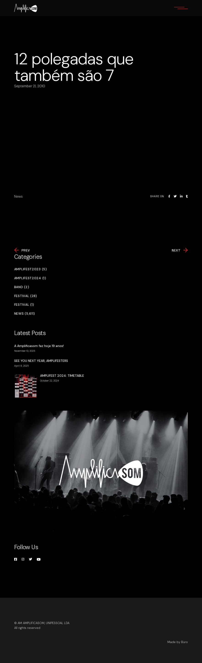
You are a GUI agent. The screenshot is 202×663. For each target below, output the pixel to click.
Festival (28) (25, 296)
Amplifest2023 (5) (30, 269)
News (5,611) (24, 314)
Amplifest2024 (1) (30, 278)
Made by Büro (177, 642)
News (18, 196)
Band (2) (21, 287)
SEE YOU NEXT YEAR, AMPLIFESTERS (41, 361)
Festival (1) (24, 305)
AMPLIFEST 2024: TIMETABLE (62, 376)
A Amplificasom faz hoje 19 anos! (39, 346)
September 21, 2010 (29, 86)
